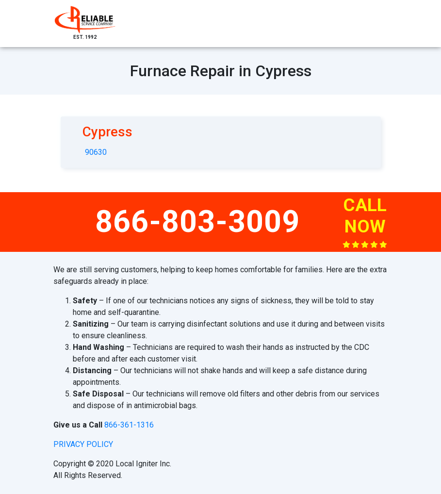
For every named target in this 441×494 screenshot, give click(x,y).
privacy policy (83, 444)
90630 (96, 152)
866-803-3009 (197, 221)
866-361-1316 (129, 424)
